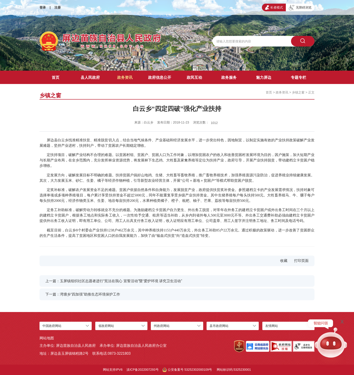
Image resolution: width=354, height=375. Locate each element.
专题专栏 (298, 77)
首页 (55, 77)
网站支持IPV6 (112, 369)
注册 (57, 7)
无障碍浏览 (300, 7)
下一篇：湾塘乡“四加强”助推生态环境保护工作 (82, 294)
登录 (43, 7)
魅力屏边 (263, 77)
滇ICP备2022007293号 (142, 369)
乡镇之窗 (298, 92)
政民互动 (194, 77)
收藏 (283, 261)
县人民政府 (90, 77)
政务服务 (229, 77)
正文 (311, 92)
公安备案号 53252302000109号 (187, 370)
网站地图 (47, 338)
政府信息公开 (159, 77)
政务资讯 (125, 77)
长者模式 (274, 7)
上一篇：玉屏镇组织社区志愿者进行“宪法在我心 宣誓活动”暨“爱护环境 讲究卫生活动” (113, 281)
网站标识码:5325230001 (234, 369)
